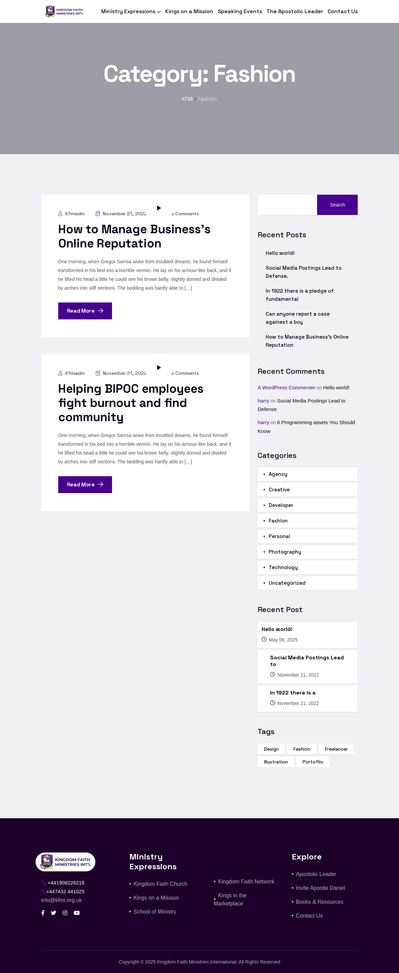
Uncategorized (287, 583)
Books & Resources (320, 902)
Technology (283, 567)
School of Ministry (155, 912)
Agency (278, 474)
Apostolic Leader (316, 874)
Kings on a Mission (189, 11)
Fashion (278, 520)
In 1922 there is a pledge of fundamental (300, 295)
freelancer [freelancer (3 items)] (336, 749)
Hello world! (280, 253)
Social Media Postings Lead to (307, 661)
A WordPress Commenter (286, 387)
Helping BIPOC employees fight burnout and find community (130, 402)
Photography (285, 552)
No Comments (179, 214)
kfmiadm (71, 214)
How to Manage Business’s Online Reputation (134, 236)
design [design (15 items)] (271, 749)
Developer (281, 505)
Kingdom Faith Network (246, 881)
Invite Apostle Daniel (320, 888)
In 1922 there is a (293, 692)
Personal (279, 536)
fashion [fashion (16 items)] (301, 749)
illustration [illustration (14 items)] (276, 762)
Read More (85, 310)
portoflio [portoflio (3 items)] (313, 762)
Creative (279, 489)
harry (263, 401)
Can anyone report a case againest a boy (298, 318)
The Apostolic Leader (294, 11)
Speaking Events (240, 11)
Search (337, 205)
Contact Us (343, 11)
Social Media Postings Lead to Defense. (303, 272)
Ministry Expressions (128, 11)
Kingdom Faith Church (160, 884)
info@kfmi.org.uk (61, 900)
